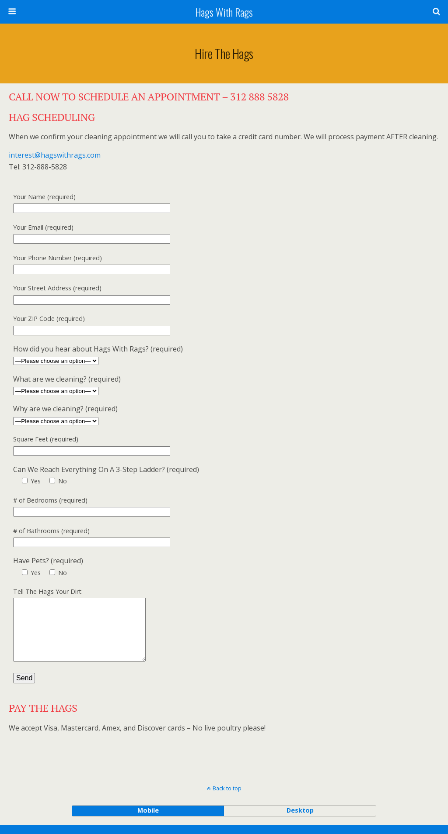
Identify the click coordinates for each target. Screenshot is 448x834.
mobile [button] (148, 819)
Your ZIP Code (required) (215, 325)
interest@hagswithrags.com (55, 155)
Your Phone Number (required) (215, 265)
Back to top (227, 797)
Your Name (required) (215, 203)
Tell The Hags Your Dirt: (215, 630)
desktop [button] (300, 819)
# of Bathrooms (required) (215, 537)
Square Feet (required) (215, 446)
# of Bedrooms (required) (215, 507)
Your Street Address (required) (215, 295)
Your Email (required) (215, 234)
